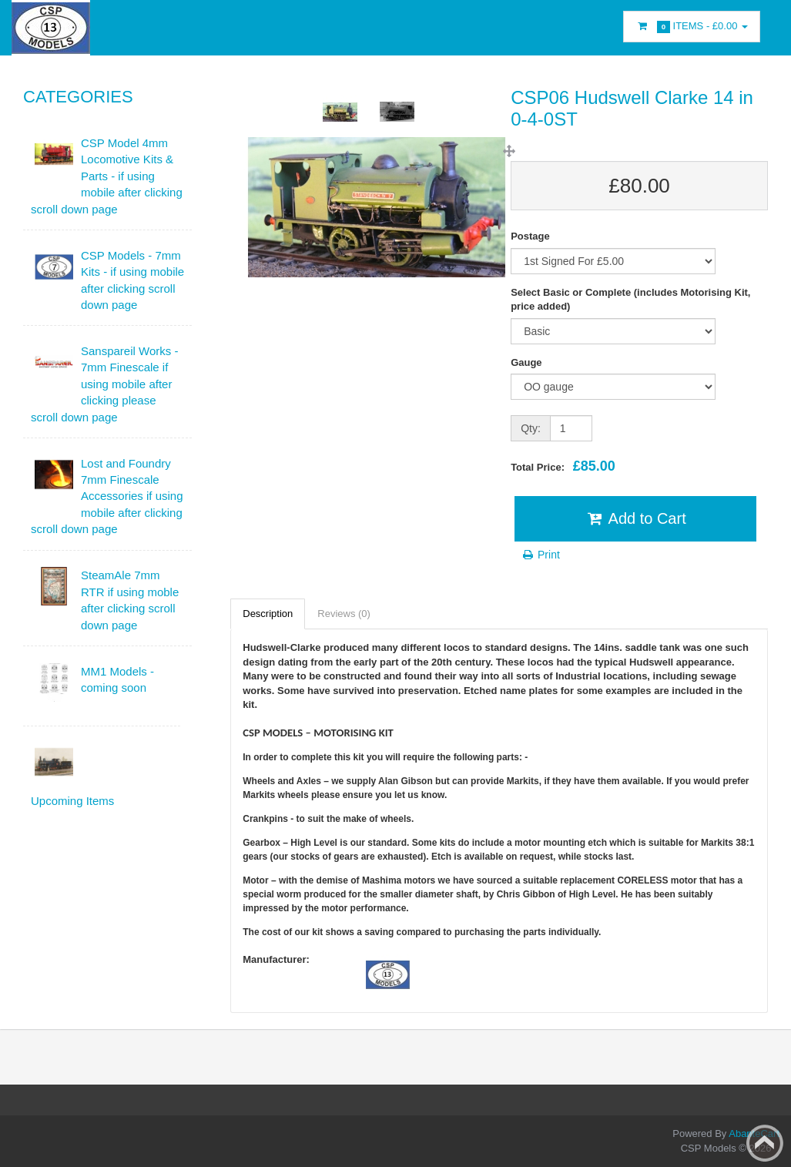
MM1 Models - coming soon (117, 679)
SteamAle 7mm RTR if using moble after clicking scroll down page (130, 599)
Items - (691, 26)
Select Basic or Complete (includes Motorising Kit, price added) (630, 300)
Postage (530, 236)
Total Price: (563, 466)
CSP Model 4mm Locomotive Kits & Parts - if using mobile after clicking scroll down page (107, 176)
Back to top (764, 1143)
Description (268, 613)
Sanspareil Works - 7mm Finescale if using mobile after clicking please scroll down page (104, 384)
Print (540, 554)
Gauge (526, 362)
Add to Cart (635, 518)
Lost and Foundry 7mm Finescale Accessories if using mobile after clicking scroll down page (107, 496)
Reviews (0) (343, 613)
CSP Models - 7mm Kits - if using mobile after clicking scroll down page (132, 280)
